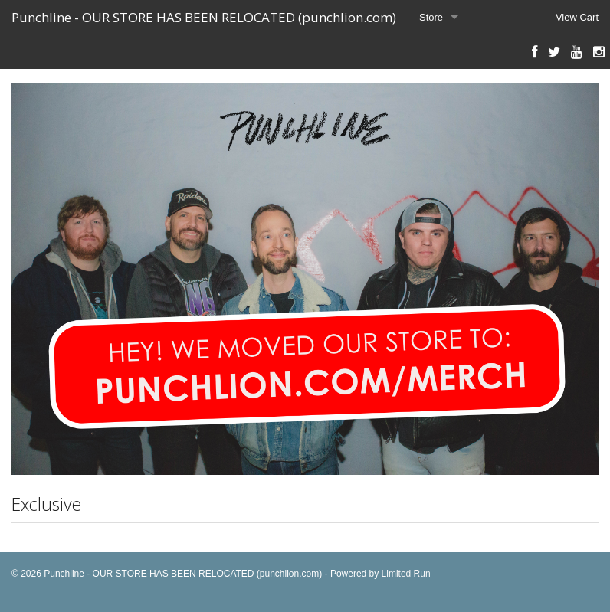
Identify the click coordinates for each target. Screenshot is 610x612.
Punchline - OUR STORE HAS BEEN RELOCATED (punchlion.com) (203, 17)
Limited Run (406, 573)
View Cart (577, 17)
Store (431, 17)
